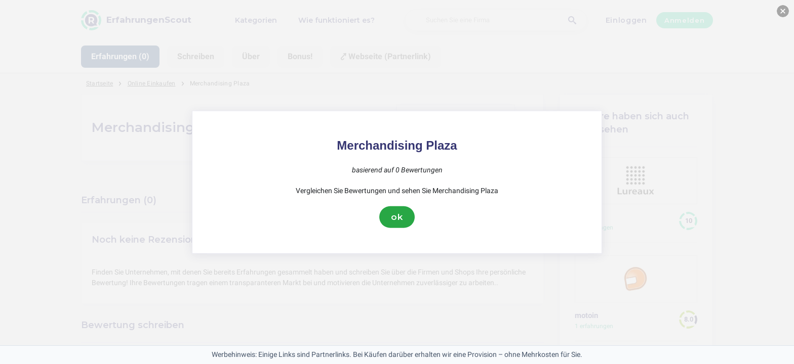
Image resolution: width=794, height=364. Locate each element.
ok (397, 217)
